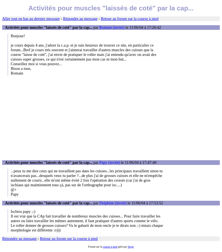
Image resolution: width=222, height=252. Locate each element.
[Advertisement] (111, 117)
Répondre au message (80, 18)
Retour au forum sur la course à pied (130, 18)
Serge (131, 246)
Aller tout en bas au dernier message (31, 18)
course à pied (110, 246)
